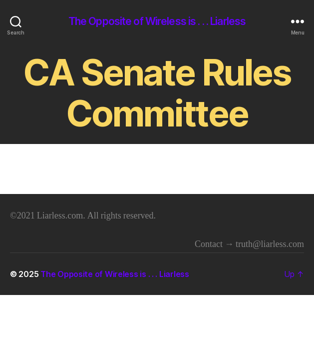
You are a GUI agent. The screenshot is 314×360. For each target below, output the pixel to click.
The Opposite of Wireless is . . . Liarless (157, 21)
